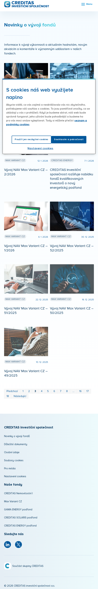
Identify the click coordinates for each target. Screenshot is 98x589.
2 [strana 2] (29, 391)
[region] (48, 116)
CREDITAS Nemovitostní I (18, 493)
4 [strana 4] (41, 391)
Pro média (10, 468)
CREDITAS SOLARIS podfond (20, 517)
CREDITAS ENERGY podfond (20, 525)
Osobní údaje (11, 452)
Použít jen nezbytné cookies (31, 139)
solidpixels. (32, 584)
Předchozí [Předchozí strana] (12, 391)
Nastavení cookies (15, 476)
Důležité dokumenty (15, 444)
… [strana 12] (73, 391)
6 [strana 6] (54, 391)
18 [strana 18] (7, 396)
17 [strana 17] (87, 391)
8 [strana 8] (67, 391)
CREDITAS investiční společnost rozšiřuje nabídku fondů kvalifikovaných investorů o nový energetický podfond (71, 178)
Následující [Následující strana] (20, 396)
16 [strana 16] (80, 391)
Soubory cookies (13, 460)
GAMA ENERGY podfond (18, 509)
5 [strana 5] (48, 391)
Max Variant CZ (13, 501)
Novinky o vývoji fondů (17, 436)
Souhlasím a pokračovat (69, 139)
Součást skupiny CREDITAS (27, 557)
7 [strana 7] (60, 391)
